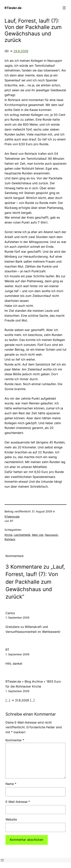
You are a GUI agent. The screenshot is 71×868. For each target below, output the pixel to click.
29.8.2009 (20, 51)
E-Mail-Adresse (17, 802)
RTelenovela (12, 516)
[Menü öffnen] (64, 8)
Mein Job (37, 534)
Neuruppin (51, 534)
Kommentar (14, 740)
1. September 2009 (17, 617)
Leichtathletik (22, 534)
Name (10, 784)
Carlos (10, 613)
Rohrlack (10, 539)
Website (11, 819)
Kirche (8, 534)
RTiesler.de (13, 8)
